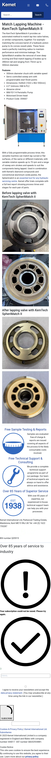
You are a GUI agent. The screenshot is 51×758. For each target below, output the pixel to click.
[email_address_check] (26, 724)
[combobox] (16, 15)
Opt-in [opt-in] (26, 683)
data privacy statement (11, 693)
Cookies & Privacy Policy (11, 729)
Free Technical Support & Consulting (26, 460)
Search (38, 15)
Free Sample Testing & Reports (25, 429)
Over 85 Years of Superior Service (25, 491)
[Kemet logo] (8, 4)
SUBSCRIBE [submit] (7, 713)
